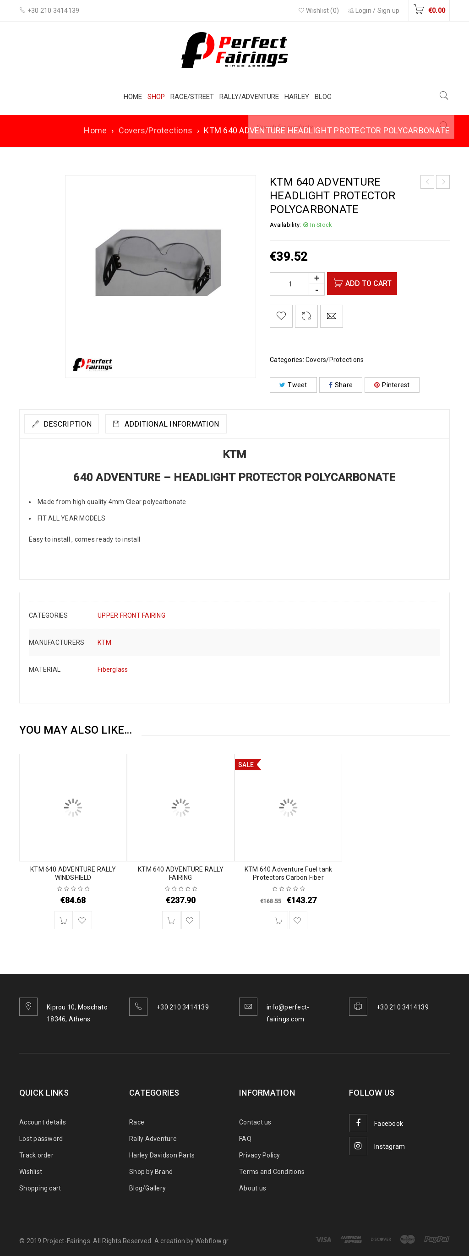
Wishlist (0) (318, 10)
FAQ (245, 1138)
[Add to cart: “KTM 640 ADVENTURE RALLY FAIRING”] (171, 920)
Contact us (255, 1122)
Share (341, 385)
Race (136, 1122)
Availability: (285, 224)
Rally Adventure (153, 1138)
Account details (42, 1122)
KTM (104, 642)
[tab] (68, 423)
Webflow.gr (212, 1241)
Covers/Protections (156, 130)
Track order (36, 1155)
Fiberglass (113, 669)
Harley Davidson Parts (162, 1155)
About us (252, 1188)
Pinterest (392, 385)
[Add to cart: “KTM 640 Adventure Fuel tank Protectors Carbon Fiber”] (279, 920)
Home (95, 130)
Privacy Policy (259, 1155)
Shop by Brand (151, 1171)
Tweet (293, 385)
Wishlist (30, 1171)
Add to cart (372, 283)
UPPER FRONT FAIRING (131, 615)
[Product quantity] (297, 284)
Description (73, 424)
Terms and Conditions (272, 1171)
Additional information (190, 424)
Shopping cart (40, 1188)
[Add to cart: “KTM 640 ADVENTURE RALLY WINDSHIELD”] (64, 920)
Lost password (41, 1138)
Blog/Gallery (147, 1188)
